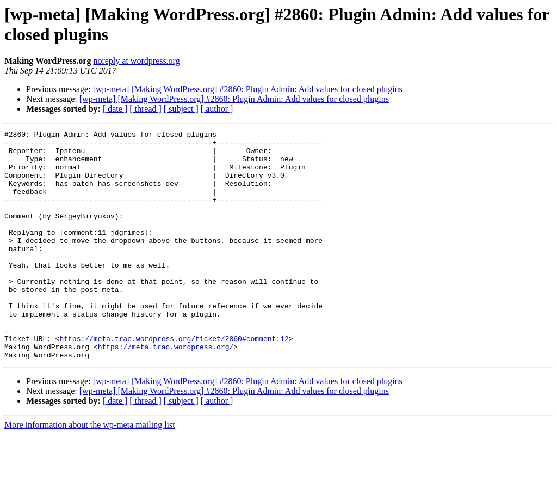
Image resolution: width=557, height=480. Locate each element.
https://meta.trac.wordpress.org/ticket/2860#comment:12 (173, 381)
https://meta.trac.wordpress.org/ (166, 391)
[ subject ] (181, 108)
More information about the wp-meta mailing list (89, 470)
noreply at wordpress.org (136, 60)
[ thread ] (145, 108)
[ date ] (115, 108)
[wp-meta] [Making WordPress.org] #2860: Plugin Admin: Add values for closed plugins (248, 89)
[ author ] (217, 108)
